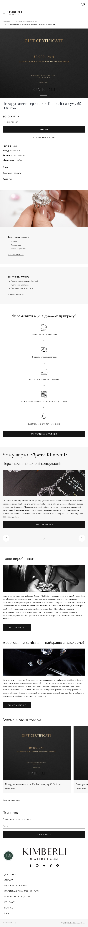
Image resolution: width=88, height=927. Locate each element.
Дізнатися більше (16, 254)
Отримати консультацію (44, 434)
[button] (6, 538)
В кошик (44, 129)
